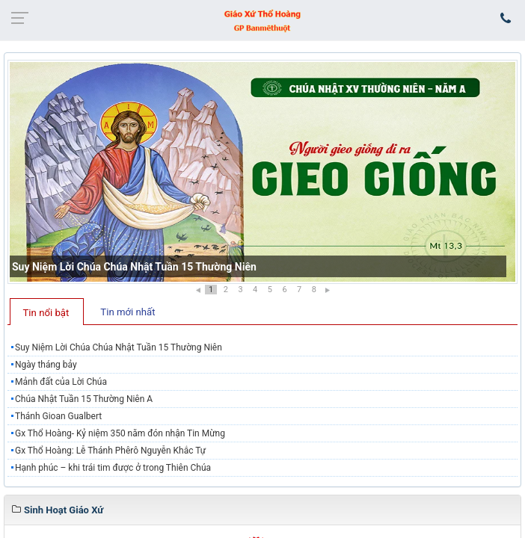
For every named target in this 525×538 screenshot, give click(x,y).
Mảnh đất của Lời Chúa (61, 382)
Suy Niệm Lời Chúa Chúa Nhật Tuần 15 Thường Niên (134, 267)
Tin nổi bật (46, 312)
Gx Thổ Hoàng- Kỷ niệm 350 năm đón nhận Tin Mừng (120, 433)
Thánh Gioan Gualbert (58, 416)
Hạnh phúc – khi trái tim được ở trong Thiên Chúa (113, 468)
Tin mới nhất (127, 312)
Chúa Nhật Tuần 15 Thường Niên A (84, 399)
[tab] (47, 311)
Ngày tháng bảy (46, 364)
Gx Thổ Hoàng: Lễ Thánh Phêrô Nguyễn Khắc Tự (110, 450)
